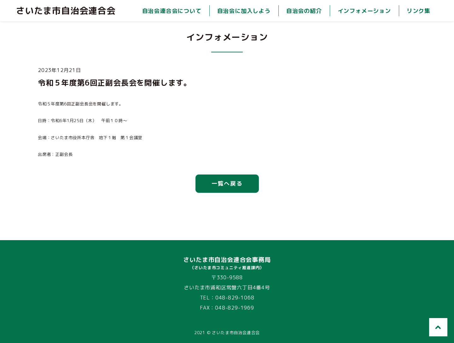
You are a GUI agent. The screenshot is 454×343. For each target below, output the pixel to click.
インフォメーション (364, 11)
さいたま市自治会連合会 (66, 10)
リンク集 (418, 11)
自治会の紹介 (304, 11)
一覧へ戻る (227, 183)
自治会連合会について (171, 11)
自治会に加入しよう (244, 11)
